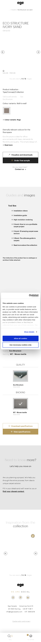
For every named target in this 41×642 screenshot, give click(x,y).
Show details (29, 332)
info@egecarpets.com (14, 612)
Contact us (20, 169)
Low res (5, 73)
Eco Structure (7, 99)
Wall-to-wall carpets (10, 96)
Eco (21, 96)
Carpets (13, 9)
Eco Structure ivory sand (25, 9)
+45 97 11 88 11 (28, 609)
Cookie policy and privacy (21, 621)
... (9, 9)
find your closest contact (13, 491)
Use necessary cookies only (20, 345)
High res (12, 73)
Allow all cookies (20, 338)
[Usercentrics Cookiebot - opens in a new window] (29, 295)
